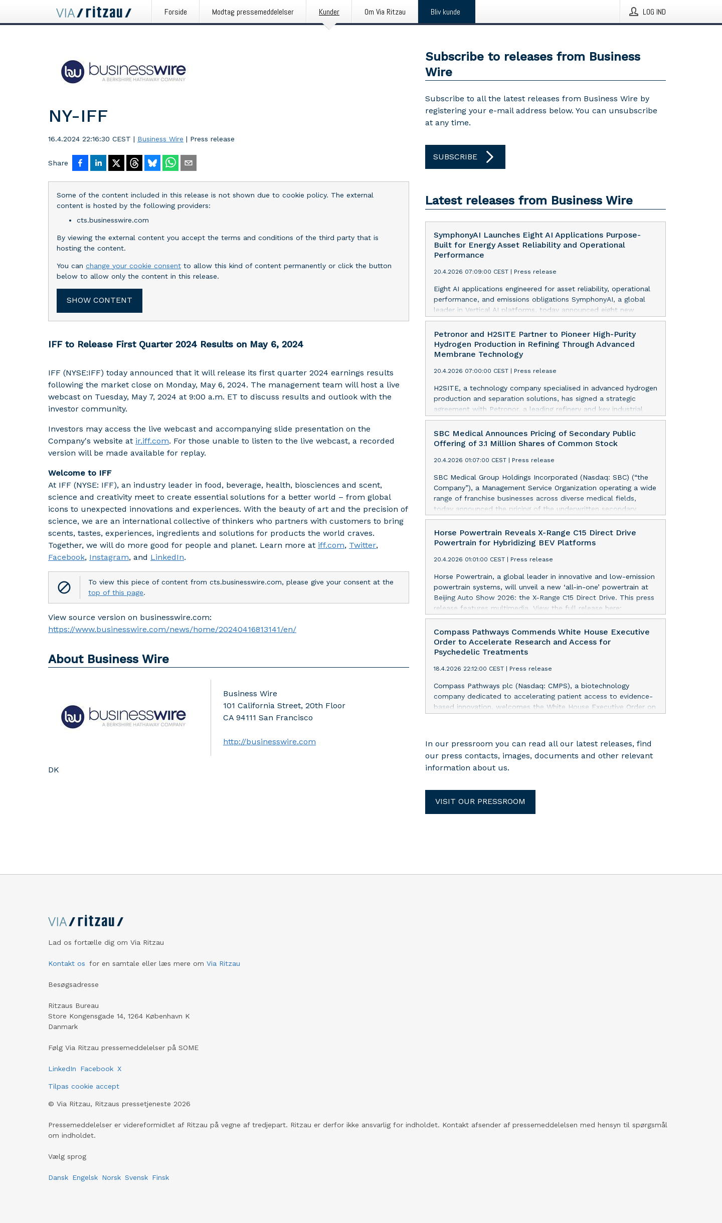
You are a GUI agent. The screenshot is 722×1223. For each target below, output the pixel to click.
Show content (99, 300)
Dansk (58, 1177)
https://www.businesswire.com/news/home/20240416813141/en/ (172, 629)
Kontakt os (66, 963)
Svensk (136, 1177)
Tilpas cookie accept (83, 1086)
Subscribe (465, 156)
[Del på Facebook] (80, 164)
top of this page (115, 592)
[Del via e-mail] (188, 164)
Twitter (362, 545)
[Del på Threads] (134, 164)
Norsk (111, 1177)
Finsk (160, 1177)
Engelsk (85, 1177)
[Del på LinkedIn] (98, 164)
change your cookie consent (133, 266)
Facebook (66, 557)
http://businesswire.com (269, 741)
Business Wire (160, 139)
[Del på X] (116, 164)
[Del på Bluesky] (152, 164)
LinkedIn (167, 557)
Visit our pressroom (480, 801)
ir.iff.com (152, 441)
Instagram (109, 557)
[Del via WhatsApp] (170, 164)
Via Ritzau (223, 963)
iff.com (331, 545)
